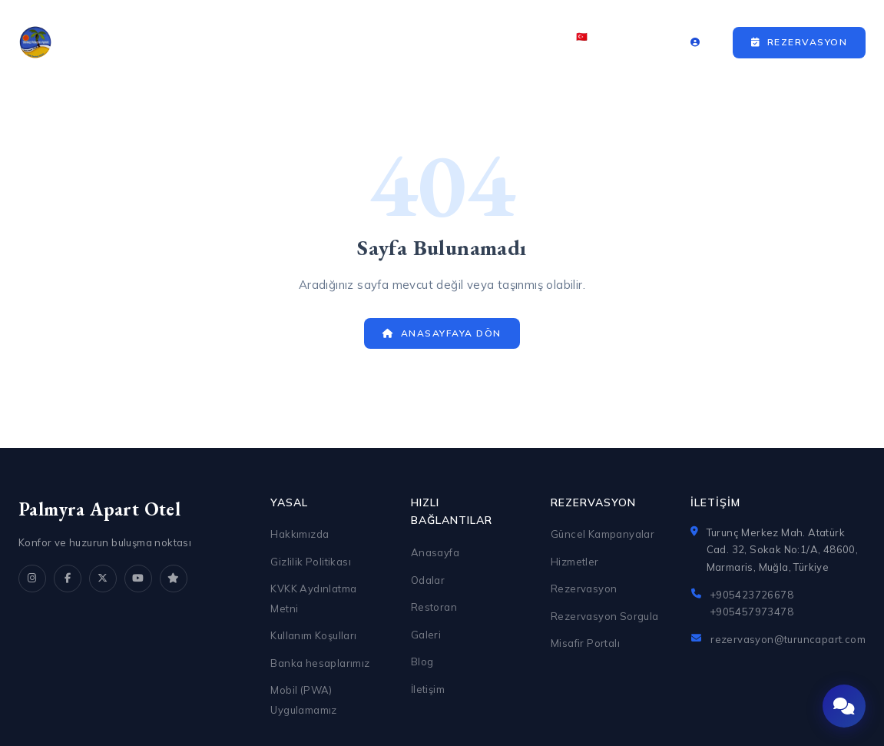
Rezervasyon (799, 42)
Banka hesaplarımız (319, 663)
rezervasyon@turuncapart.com (788, 639)
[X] (103, 578)
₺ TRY (635, 42)
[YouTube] (138, 578)
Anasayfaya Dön (442, 333)
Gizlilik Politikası (310, 561)
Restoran (374, 42)
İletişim (519, 42)
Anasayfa (214, 42)
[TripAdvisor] (173, 578)
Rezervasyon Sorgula (605, 616)
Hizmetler (575, 561)
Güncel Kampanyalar (602, 534)
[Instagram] (32, 578)
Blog (422, 661)
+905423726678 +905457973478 (751, 603)
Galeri (450, 42)
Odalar (294, 42)
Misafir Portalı (585, 643)
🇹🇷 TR (587, 42)
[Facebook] (67, 578)
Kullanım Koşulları (313, 635)
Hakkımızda (299, 534)
